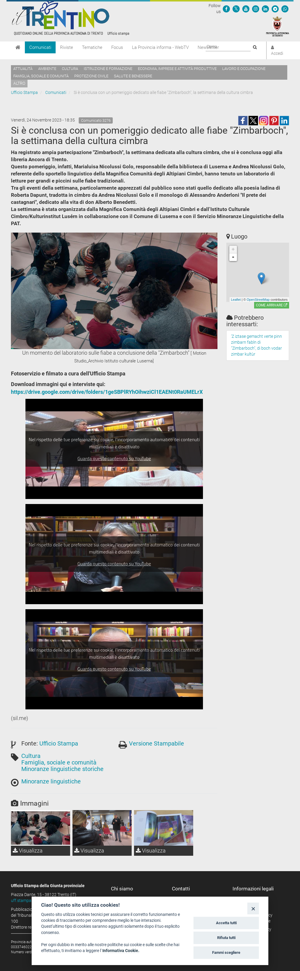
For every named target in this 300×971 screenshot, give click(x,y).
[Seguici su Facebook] (226, 8)
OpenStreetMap (258, 299)
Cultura (70, 68)
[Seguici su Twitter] (236, 8)
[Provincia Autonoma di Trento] (277, 26)
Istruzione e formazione (108, 68)
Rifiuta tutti (226, 937)
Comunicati (40, 47)
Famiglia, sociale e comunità (41, 76)
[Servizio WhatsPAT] (285, 8)
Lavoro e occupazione (243, 68)
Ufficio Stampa (24, 92)
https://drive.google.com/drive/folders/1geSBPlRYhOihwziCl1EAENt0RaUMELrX (107, 392)
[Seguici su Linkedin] (265, 8)
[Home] (18, 47)
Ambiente (47, 68)
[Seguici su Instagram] (255, 8)
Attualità (23, 68)
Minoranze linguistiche (51, 781)
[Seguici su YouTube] (246, 8)
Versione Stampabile (156, 743)
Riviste (66, 47)
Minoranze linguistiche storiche (62, 768)
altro (19, 83)
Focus (117, 47)
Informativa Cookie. (120, 950)
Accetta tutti (226, 923)
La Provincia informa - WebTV (160, 47)
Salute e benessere (133, 76)
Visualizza (28, 850)
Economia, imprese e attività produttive (177, 68)
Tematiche (92, 47)
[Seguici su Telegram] (275, 8)
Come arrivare (271, 305)
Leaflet (236, 299)
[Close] (253, 908)
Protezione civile (91, 76)
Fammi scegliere (226, 952)
